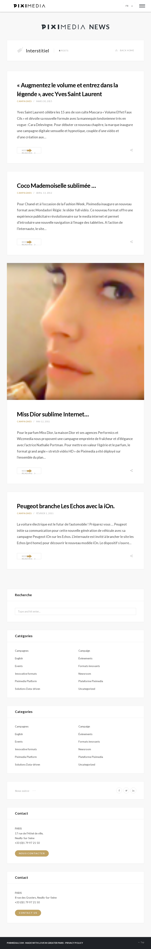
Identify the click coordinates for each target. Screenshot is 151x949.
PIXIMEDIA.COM (15, 943)
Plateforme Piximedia (90, 681)
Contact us (28, 912)
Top (140, 942)
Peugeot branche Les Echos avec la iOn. (66, 505)
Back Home (124, 50)
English (19, 658)
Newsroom (84, 673)
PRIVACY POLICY (74, 943)
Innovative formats (26, 673)
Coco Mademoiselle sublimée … (56, 185)
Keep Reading (29, 151)
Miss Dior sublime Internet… (53, 414)
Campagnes (24, 101)
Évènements (85, 658)
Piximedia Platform (26, 681)
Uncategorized (86, 688)
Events (19, 666)
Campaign (84, 650)
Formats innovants (89, 666)
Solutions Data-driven (27, 688)
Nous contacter (32, 853)
